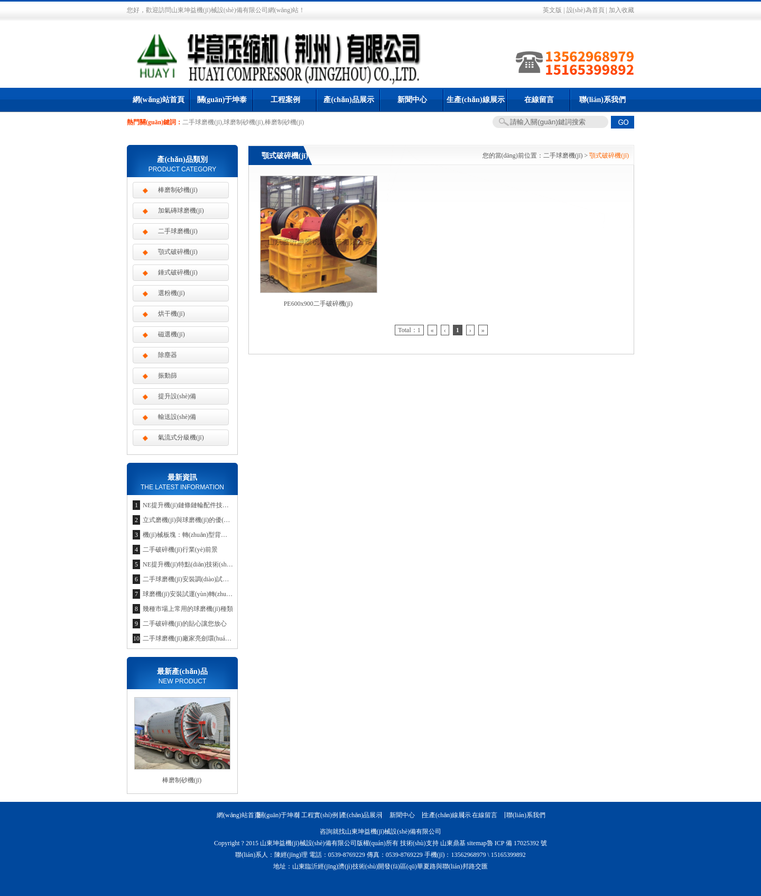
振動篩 (167, 375)
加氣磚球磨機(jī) (181, 210)
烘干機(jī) (171, 313)
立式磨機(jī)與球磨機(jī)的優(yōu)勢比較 (198, 520)
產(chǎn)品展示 (348, 100)
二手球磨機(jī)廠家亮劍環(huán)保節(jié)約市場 (208, 638)
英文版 (552, 10)
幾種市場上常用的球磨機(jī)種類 (188, 608)
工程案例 (285, 100)
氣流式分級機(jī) (181, 437)
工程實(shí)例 (319, 815)
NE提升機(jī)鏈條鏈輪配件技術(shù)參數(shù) (205, 505)
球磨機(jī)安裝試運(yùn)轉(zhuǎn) (189, 594)
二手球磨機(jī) (563, 155)
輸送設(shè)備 (177, 416)
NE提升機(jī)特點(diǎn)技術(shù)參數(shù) (200, 564)
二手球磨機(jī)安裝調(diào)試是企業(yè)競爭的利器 (213, 579)
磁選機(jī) (171, 334)
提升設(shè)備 (177, 396)
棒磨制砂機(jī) (178, 190)
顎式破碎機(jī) (178, 251)
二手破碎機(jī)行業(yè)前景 (180, 549)
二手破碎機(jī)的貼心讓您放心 (185, 623)
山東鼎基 (453, 843)
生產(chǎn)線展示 (475, 100)
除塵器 (167, 355)
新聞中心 (412, 100)
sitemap (477, 843)
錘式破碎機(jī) (178, 272)
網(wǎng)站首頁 (158, 100)
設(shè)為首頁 (586, 10)
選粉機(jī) (171, 293)
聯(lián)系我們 (602, 100)
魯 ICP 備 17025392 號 (517, 843)
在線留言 (539, 100)
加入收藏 (621, 10)
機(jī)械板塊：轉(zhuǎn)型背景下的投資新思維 (207, 534)
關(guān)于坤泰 (222, 100)
